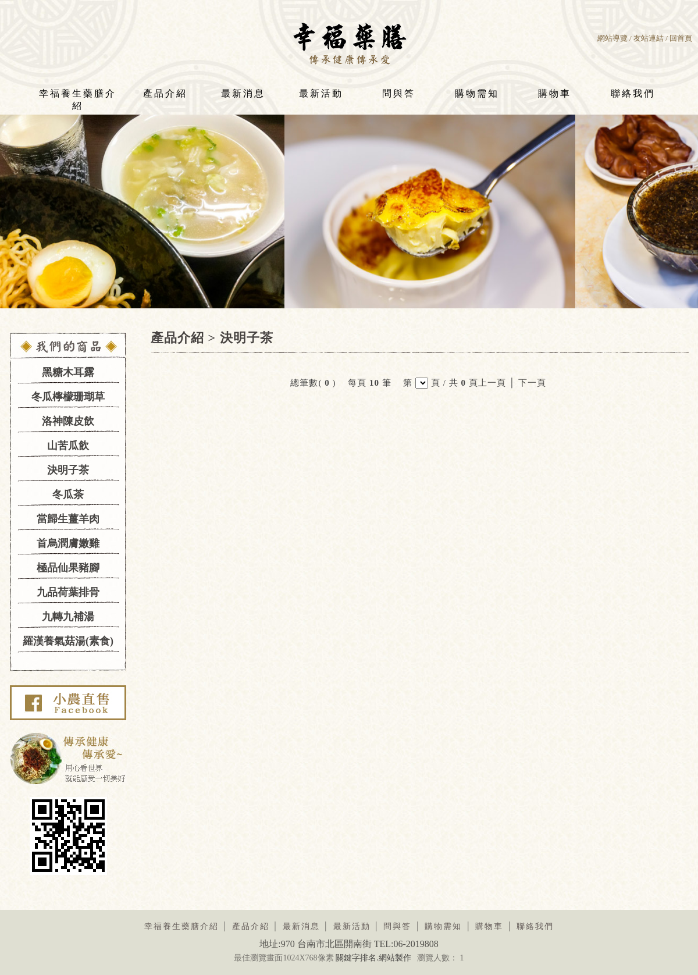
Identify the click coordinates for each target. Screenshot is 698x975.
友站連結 (648, 38)
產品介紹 (165, 93)
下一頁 (532, 382)
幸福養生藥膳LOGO (350, 43)
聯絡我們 (633, 93)
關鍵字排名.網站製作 (373, 957)
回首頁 (680, 38)
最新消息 (243, 93)
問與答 (398, 93)
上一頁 (492, 382)
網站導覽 (612, 38)
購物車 (554, 93)
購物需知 (477, 93)
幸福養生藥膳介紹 (77, 96)
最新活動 (321, 93)
